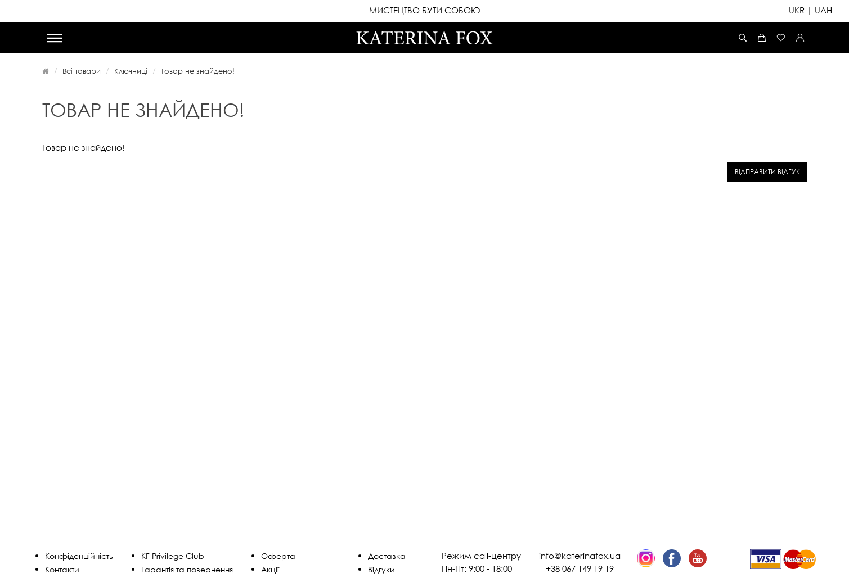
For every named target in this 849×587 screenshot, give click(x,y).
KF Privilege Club (172, 556)
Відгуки (381, 569)
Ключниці (130, 70)
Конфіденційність (79, 556)
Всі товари (81, 70)
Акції (270, 569)
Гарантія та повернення (187, 569)
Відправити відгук (767, 172)
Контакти (62, 569)
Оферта (278, 556)
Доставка (387, 556)
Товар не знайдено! (198, 70)
